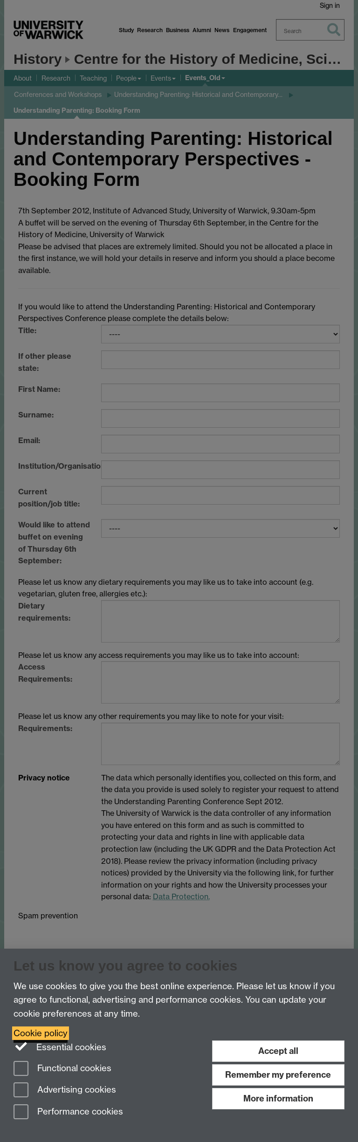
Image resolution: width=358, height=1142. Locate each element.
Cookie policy (41, 1033)
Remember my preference (278, 1074)
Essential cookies (60, 1046)
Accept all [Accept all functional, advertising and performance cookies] (278, 1051)
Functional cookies (62, 1069)
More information (278, 1098)
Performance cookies (68, 1112)
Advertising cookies (65, 1090)
